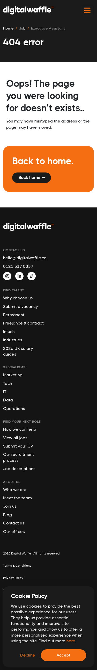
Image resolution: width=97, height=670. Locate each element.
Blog (7, 514)
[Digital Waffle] (28, 10)
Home (8, 28)
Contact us (13, 523)
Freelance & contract (23, 323)
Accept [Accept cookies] (63, 655)
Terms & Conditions (17, 565)
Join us (10, 506)
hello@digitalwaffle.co (23, 257)
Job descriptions (19, 468)
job (22, 28)
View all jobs (15, 437)
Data (8, 400)
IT (4, 391)
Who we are (14, 489)
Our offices (14, 531)
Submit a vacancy (20, 306)
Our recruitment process (18, 457)
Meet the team (17, 497)
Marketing (13, 374)
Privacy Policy (13, 578)
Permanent (13, 314)
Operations (14, 408)
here (70, 640)
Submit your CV (18, 446)
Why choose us (18, 298)
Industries (12, 339)
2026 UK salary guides (18, 351)
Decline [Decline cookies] (27, 655)
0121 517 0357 (18, 266)
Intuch (9, 331)
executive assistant (48, 28)
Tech (7, 383)
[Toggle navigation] (87, 10)
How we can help (19, 429)
